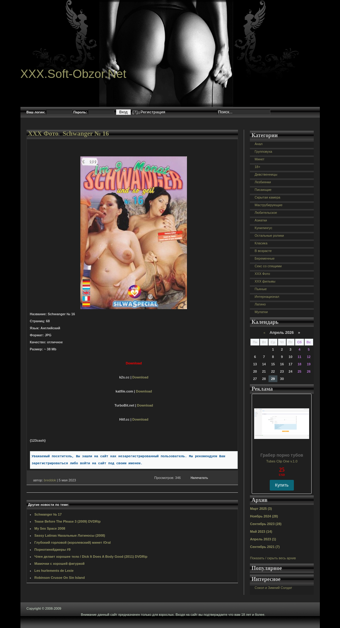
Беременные (264, 258)
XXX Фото (43, 133)
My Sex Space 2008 (50, 528)
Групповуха (263, 151)
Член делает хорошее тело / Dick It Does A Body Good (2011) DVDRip (91, 556)
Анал (258, 144)
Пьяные (260, 289)
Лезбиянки (262, 182)
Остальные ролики (269, 235)
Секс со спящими (268, 266)
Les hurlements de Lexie (54, 570)
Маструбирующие (268, 205)
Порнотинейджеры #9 (53, 549)
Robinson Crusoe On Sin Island (60, 577)
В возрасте (263, 251)
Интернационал (266, 296)
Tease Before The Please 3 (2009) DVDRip (68, 521)
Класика (260, 243)
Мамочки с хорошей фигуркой (60, 563)
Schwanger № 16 (86, 133)
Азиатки (260, 220)
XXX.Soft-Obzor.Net (73, 73)
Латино (259, 304)
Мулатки (261, 312)
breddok (50, 480)
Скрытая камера (267, 197)
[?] (135, 112)
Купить (281, 485)
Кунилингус (263, 228)
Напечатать (199, 478)
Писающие (262, 190)
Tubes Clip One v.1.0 (281, 461)
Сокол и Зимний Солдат (273, 588)
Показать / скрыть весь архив (273, 558)
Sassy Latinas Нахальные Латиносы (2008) (70, 535)
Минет (259, 159)
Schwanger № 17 (48, 514)
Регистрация (153, 112)
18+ (257, 167)
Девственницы (265, 174)
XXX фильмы (264, 281)
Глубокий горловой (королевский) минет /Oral (73, 542)
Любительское (265, 212)
